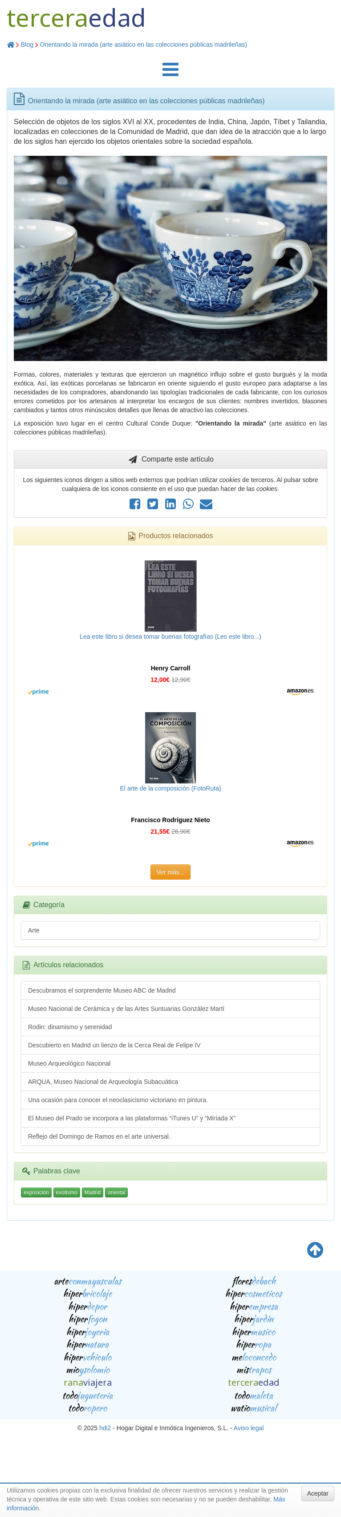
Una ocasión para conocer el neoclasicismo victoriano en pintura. (118, 1099)
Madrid (93, 1192)
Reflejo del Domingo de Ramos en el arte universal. (99, 1136)
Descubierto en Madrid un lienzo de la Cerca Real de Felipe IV (114, 1045)
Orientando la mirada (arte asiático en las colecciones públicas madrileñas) (143, 44)
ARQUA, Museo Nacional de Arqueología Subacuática (103, 1081)
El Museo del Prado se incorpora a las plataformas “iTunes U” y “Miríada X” (131, 1118)
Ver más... (170, 872)
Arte (34, 930)
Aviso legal (249, 1428)
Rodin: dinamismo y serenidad (70, 1026)
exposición (36, 1192)
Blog (27, 44)
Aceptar (318, 1493)
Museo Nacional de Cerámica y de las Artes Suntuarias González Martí (126, 1008)
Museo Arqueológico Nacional (69, 1063)
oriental (116, 1192)
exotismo (66, 1192)
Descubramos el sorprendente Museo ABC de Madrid (102, 990)
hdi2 (105, 1428)
